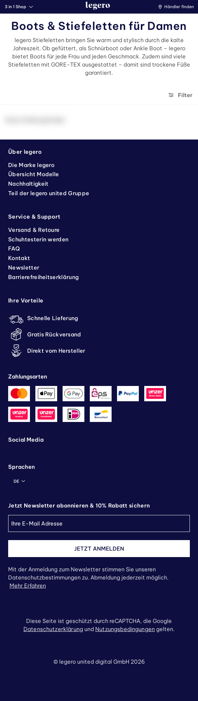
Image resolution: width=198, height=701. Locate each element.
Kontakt (19, 258)
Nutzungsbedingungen (125, 629)
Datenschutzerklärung (53, 629)
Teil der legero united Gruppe (48, 193)
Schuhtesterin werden (38, 239)
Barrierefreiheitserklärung (43, 277)
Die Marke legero (31, 165)
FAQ (14, 248)
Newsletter (23, 267)
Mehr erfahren (28, 585)
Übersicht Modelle (33, 174)
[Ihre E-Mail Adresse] (99, 523)
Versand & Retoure (34, 229)
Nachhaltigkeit (28, 183)
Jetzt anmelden (99, 548)
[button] (178, 7)
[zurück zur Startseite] (97, 7)
